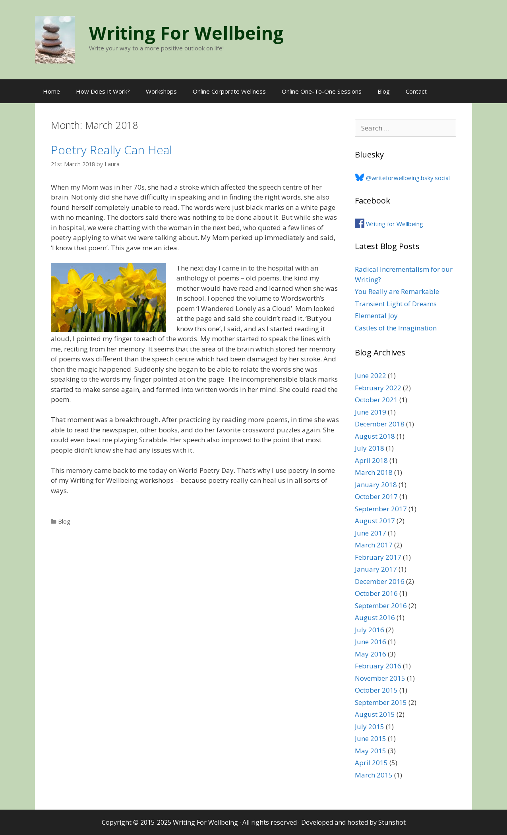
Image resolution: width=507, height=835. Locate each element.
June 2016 (370, 641)
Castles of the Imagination (396, 327)
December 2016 (379, 581)
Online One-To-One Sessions (322, 91)
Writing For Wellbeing (186, 33)
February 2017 (378, 557)
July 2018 (369, 448)
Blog (383, 91)
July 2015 (369, 726)
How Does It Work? (103, 91)
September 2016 (381, 605)
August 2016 (375, 617)
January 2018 (376, 484)
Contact (416, 91)
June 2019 (370, 412)
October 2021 (376, 399)
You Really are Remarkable (397, 291)
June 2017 (370, 532)
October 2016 (376, 593)
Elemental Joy (376, 315)
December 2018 (379, 423)
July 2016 (369, 629)
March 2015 (374, 774)
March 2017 (374, 544)
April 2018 (371, 460)
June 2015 (370, 738)
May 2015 (370, 750)
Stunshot (392, 822)
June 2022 (370, 375)
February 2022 (378, 387)
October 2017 (376, 496)
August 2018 (375, 436)
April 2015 (371, 762)
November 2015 (380, 678)
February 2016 (378, 665)
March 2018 (374, 472)
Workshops (161, 91)
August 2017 (375, 520)
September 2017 (381, 508)
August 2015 (375, 714)
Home (51, 91)
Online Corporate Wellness (229, 91)
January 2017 (376, 569)
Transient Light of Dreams (396, 303)
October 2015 (376, 690)
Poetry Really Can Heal (111, 150)
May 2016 (370, 653)
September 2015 (381, 702)
